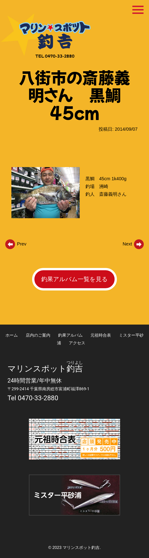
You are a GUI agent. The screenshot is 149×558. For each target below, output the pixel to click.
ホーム (11, 335)
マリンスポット (37, 368)
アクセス (77, 342)
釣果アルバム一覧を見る (74, 279)
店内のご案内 (38, 335)
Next (133, 243)
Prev (15, 243)
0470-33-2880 (38, 398)
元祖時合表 (100, 335)
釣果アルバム (70, 335)
